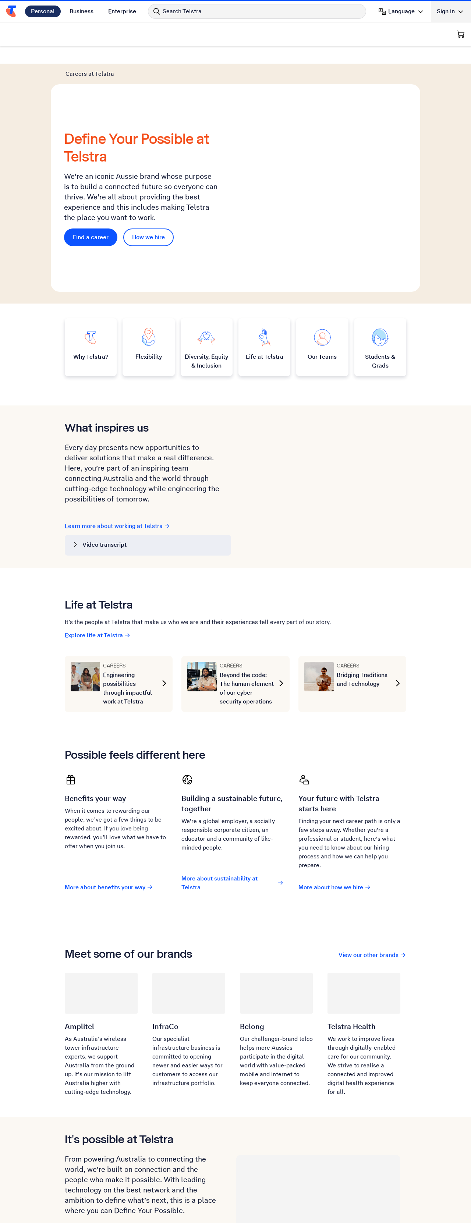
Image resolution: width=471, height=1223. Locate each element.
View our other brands (372, 864)
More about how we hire (334, 796)
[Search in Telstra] (257, 11)
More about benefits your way (109, 796)
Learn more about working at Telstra (117, 435)
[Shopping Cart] (461, 34)
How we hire (148, 191)
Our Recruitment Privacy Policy (111, 1173)
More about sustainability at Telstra (232, 791)
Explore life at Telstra (98, 544)
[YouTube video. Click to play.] (315, 387)
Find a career (95, 191)
